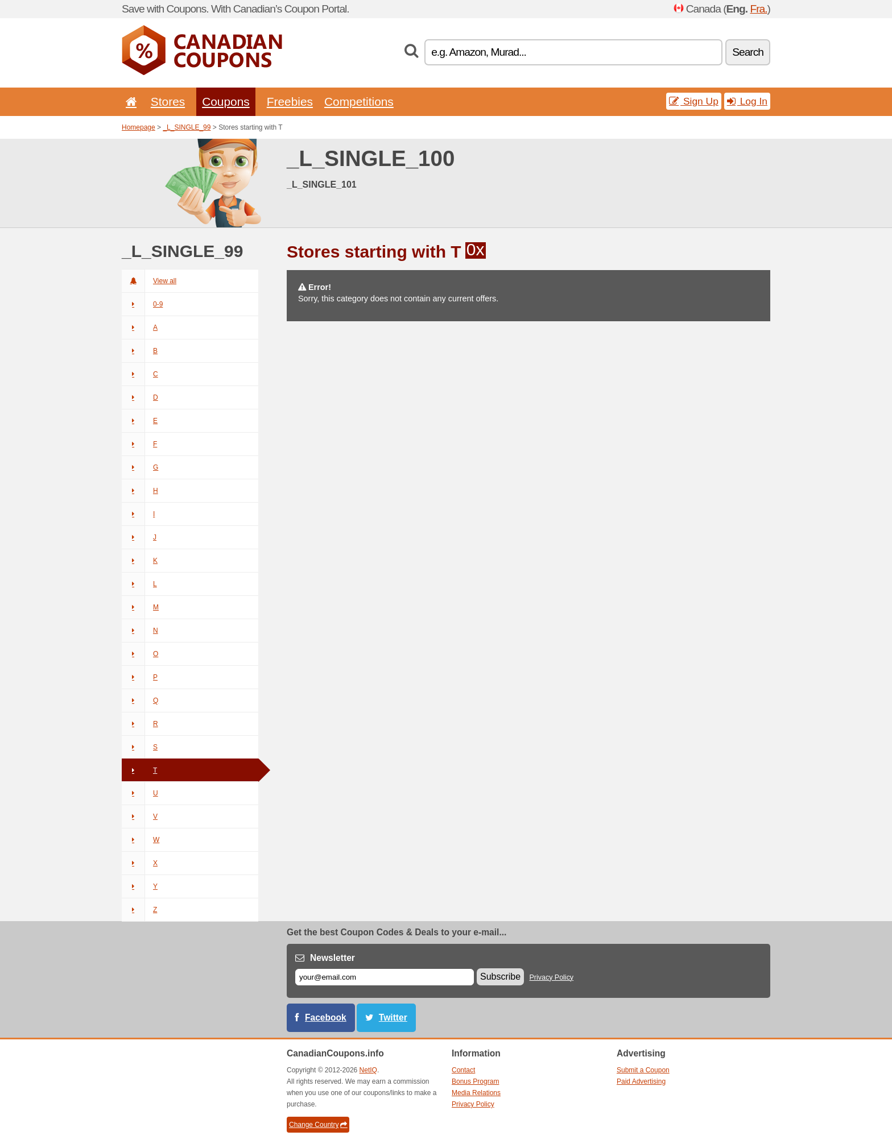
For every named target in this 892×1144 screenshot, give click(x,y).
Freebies (290, 101)
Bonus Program (475, 1081)
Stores (168, 101)
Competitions (359, 101)
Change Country (318, 1125)
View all (149, 281)
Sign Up (693, 101)
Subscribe (500, 976)
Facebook (325, 1017)
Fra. (758, 9)
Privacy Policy (552, 977)
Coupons (226, 101)
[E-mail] (384, 977)
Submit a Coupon (643, 1070)
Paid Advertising (641, 1081)
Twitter (393, 1017)
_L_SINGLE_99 (186, 127)
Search (747, 52)
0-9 (142, 304)
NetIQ (368, 1070)
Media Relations (476, 1093)
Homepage (138, 127)
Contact (463, 1070)
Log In (747, 101)
